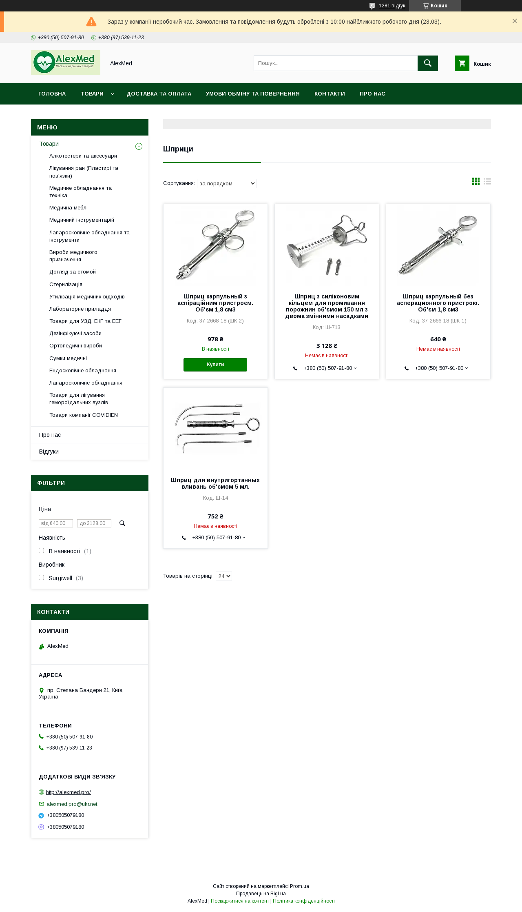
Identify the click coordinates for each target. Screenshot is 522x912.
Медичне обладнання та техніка (80, 191)
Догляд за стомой (72, 272)
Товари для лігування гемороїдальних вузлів (78, 398)
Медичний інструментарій (81, 220)
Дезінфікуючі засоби (75, 333)
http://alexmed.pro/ (68, 792)
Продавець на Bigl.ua (261, 893)
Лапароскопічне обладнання (85, 383)
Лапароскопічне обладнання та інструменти (89, 236)
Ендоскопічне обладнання (82, 370)
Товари (92, 94)
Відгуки (49, 451)
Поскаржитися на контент (240, 901)
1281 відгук (392, 6)
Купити (215, 364)
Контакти (329, 94)
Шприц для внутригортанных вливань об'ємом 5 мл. (215, 483)
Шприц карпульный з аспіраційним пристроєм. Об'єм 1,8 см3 (215, 303)
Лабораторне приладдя (80, 309)
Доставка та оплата (158, 94)
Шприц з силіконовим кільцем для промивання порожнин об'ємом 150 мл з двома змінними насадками (326, 306)
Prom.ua (299, 886)
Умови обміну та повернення (253, 94)
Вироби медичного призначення (73, 255)
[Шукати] (428, 63)
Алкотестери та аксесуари (83, 156)
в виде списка (487, 183)
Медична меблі (68, 208)
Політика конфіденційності (304, 901)
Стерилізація (65, 284)
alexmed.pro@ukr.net (71, 804)
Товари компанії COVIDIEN (83, 415)
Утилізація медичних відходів (87, 297)
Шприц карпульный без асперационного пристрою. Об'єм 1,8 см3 (438, 303)
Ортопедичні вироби (75, 346)
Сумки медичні (68, 358)
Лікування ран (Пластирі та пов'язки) (83, 171)
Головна (52, 94)
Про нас (372, 94)
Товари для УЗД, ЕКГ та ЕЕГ (85, 321)
